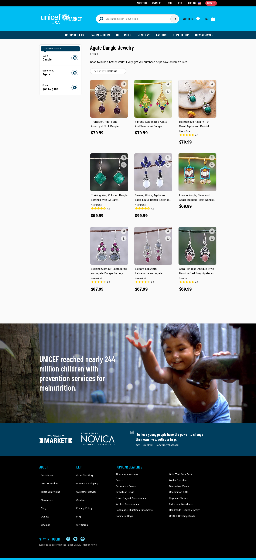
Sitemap (43, 505)
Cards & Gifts (102, 32)
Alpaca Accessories (126, 471)
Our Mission (45, 471)
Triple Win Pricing (48, 482)
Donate (43, 500)
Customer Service (84, 482)
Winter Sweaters (177, 477)
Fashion (162, 32)
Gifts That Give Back (179, 471)
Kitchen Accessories (126, 500)
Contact (79, 488)
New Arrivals (204, 32)
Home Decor (181, 32)
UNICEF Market (47, 477)
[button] (124, 81)
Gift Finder (125, 32)
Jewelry (145, 32)
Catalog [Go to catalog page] (157, 3)
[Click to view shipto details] (195, 3)
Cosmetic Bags (124, 511)
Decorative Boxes (125, 482)
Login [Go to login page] (170, 3)
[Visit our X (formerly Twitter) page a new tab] (75, 524)
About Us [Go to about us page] (143, 3)
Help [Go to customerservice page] (180, 3)
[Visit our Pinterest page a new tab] (82, 524)
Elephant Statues (178, 494)
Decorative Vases (178, 482)
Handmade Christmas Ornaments (133, 505)
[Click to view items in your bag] (210, 17)
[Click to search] (174, 17)
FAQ (77, 500)
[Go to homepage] (63, 17)
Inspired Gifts (77, 32)
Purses (119, 477)
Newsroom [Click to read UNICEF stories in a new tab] (45, 488)
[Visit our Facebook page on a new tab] (68, 524)
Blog (41, 494)
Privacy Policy (82, 494)
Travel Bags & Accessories (129, 494)
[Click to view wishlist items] (191, 17)
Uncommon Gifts (178, 488)
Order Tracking (82, 471)
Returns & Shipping (85, 477)
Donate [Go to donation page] (211, 3)
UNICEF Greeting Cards (181, 511)
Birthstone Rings (124, 488)
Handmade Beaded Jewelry (183, 505)
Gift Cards (80, 505)
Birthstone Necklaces (180, 500)
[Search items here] (133, 17)
